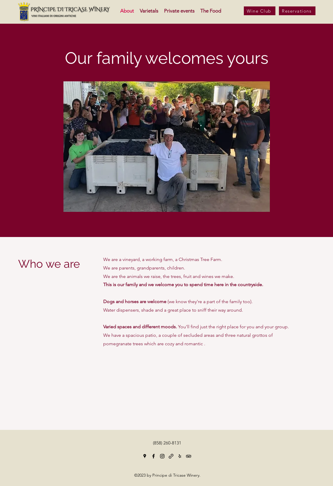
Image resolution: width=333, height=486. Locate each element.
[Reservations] (297, 10)
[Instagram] (162, 456)
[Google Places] (145, 456)
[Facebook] (153, 456)
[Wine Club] (259, 10)
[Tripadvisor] (188, 456)
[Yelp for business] (180, 456)
